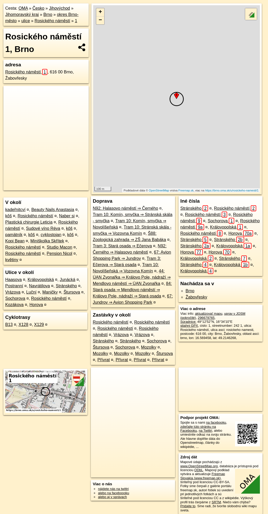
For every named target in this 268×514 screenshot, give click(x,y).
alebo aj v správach (112, 497)
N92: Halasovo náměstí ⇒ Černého (125, 208)
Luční (31, 292)
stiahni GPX (189, 326)
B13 (9, 324)
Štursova (72, 292)
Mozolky (149, 347)
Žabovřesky (196, 297)
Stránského (66, 286)
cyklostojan (51, 234)
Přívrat (103, 360)
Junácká (67, 279)
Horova (36, 304)
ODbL (198, 470)
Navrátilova (39, 286)
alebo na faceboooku (113, 493)
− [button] (100, 20)
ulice (25, 21)
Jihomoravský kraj (22, 14)
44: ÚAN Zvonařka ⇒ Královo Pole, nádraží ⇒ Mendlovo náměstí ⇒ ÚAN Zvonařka (131, 277)
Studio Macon (59, 247)
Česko (38, 8)
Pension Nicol (59, 253)
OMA (23, 8)
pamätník (14, 234)
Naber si (67, 216)
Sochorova (15, 298)
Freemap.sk (186, 190)
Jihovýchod (59, 8)
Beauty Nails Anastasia (52, 209)
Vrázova (12, 292)
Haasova (13, 279)
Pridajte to (188, 506)
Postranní (14, 286)
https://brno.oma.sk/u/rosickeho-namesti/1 (232, 190)
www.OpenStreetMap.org (199, 466)
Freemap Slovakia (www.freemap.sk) (202, 476)
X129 (39, 324)
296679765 (206, 318)
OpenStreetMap (159, 190)
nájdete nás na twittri (113, 489)
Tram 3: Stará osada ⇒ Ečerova (122, 246)
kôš (8, 216)
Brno (47, 14)
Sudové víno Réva (43, 228)
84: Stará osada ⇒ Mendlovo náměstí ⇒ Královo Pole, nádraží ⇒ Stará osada (132, 289)
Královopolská (40, 279)
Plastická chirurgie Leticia (29, 222)
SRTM (216, 502)
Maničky (50, 292)
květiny (11, 260)
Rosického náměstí (52, 21)
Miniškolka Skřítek (47, 241)
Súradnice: (188, 322)
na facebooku (216, 422)
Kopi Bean (15, 241)
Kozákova (14, 304)
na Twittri (205, 431)
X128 (23, 324)
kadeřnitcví (15, 209)
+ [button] (100, 12)
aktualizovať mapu (208, 314)
